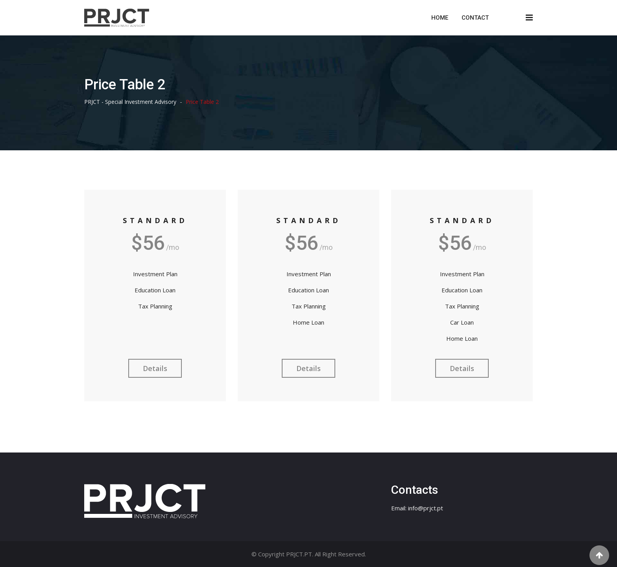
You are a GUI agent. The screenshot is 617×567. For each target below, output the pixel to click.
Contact (475, 17)
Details (155, 368)
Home (439, 17)
